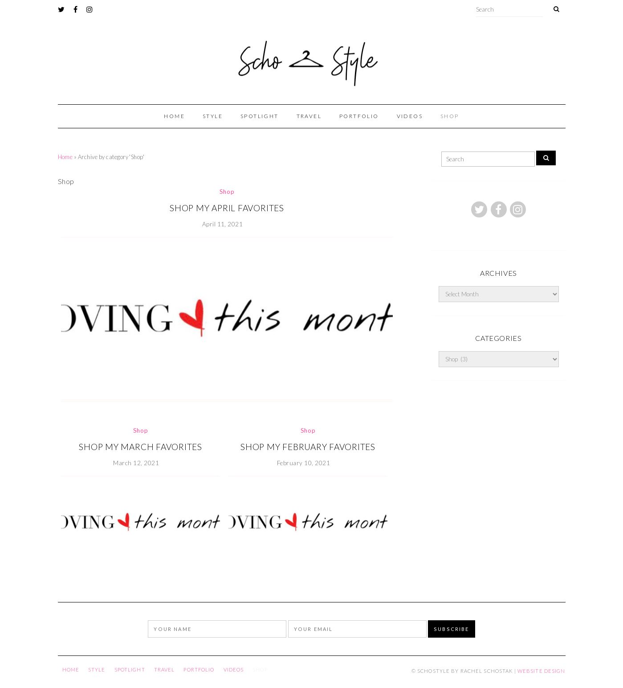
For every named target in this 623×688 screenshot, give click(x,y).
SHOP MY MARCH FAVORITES (140, 447)
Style (213, 116)
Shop (449, 116)
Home (174, 116)
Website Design (541, 671)
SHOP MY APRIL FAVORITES (227, 208)
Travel (309, 116)
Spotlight (259, 116)
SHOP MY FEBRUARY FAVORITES (307, 447)
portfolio (359, 116)
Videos (410, 116)
